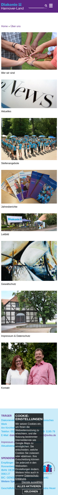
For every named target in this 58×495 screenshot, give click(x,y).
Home (4, 26)
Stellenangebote (10, 163)
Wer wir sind (8, 73)
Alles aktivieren (29, 486)
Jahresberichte (9, 206)
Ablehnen (31, 491)
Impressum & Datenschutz (15, 336)
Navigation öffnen (51, 5)
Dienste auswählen (32, 482)
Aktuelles (6, 111)
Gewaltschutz (8, 284)
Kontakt (5, 388)
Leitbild (5, 234)
